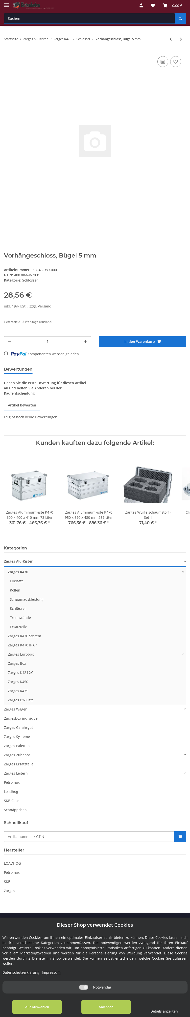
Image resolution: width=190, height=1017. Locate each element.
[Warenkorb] (172, 5)
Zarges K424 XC (20, 672)
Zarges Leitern (16, 773)
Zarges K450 (18, 681)
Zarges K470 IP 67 (22, 645)
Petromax (12, 782)
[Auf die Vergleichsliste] (162, 61)
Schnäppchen (15, 809)
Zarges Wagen (15, 709)
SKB (7, 881)
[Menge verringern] (9, 341)
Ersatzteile (18, 626)
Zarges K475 (18, 690)
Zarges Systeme (17, 736)
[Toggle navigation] (6, 3)
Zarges (9, 890)
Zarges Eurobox (21, 654)
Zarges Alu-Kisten (18, 561)
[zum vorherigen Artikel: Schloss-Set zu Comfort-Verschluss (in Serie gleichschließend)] (171, 39)
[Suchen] (89, 18)
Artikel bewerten (22, 405)
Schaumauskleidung (27, 599)
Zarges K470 (18, 571)
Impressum (51, 972)
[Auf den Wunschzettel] (175, 61)
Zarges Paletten (17, 745)
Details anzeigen (164, 1011)
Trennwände (20, 617)
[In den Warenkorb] (142, 341)
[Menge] (47, 341)
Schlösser (30, 280)
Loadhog (11, 791)
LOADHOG (12, 863)
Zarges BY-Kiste (21, 700)
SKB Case (11, 800)
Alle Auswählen (37, 1007)
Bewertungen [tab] (18, 369)
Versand (44, 306)
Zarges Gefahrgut (18, 727)
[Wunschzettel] (153, 5)
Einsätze (17, 581)
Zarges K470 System (24, 636)
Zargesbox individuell (22, 718)
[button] (141, 5)
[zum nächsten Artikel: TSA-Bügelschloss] (181, 39)
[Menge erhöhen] (85, 341)
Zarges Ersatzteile (18, 764)
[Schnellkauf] (89, 836)
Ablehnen (106, 1007)
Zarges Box (17, 663)
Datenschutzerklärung (20, 972)
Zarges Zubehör (17, 755)
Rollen (15, 590)
